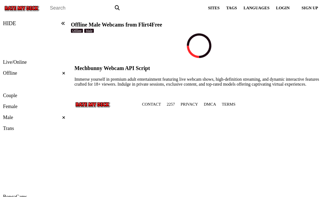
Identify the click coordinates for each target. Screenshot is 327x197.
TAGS (231, 8)
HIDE (34, 23)
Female (10, 106)
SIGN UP (310, 8)
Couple (10, 95)
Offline (34, 73)
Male (34, 117)
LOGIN (283, 8)
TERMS (228, 104)
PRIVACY (189, 104)
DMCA (210, 104)
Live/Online (15, 62)
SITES (214, 8)
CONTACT (151, 104)
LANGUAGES (256, 8)
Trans (8, 128)
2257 (171, 104)
